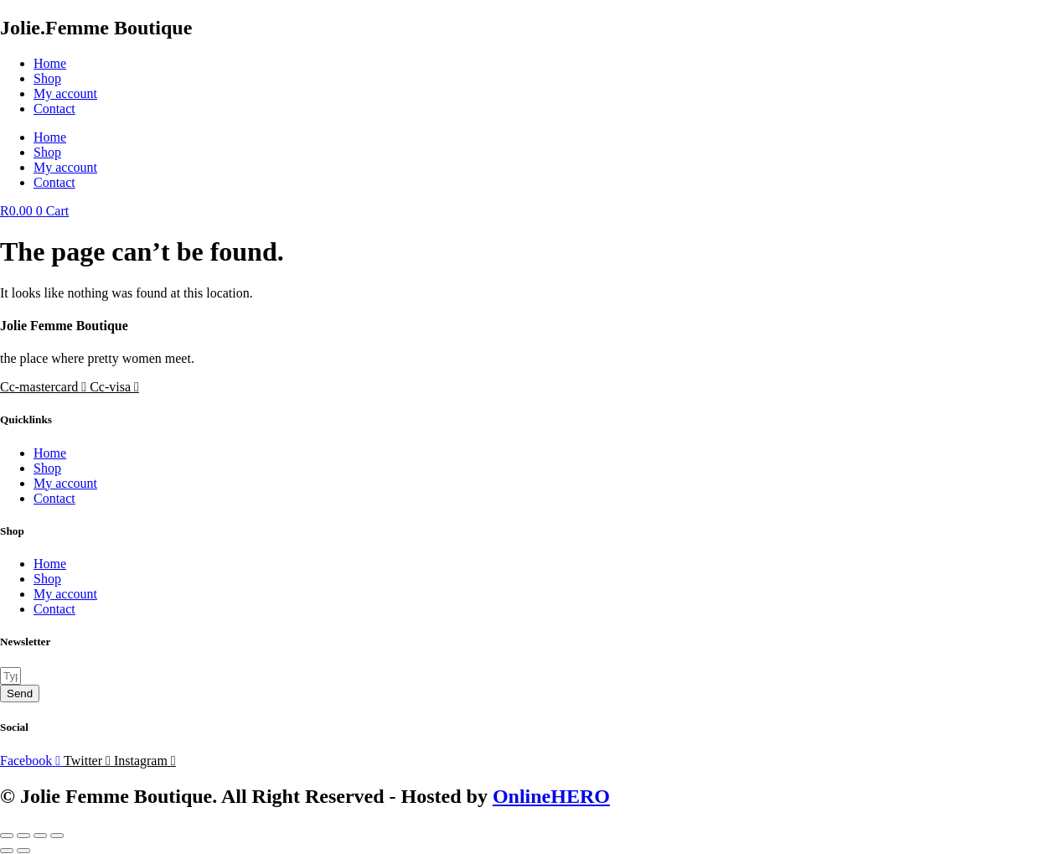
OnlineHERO (551, 796)
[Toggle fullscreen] (23, 835)
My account (65, 93)
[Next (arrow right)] (23, 850)
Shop (47, 78)
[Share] (40, 835)
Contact (54, 108)
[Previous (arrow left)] (6, 850)
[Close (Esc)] (57, 835)
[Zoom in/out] (6, 835)
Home (50, 63)
